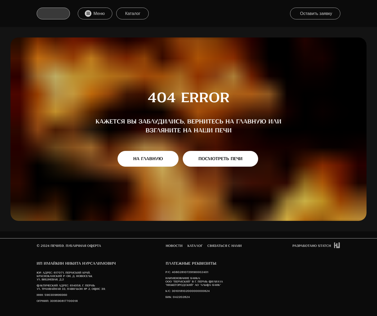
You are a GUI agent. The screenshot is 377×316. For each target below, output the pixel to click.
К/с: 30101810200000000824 (187, 291)
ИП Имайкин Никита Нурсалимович (76, 263)
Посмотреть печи (220, 159)
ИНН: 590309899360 (52, 295)
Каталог (195, 245)
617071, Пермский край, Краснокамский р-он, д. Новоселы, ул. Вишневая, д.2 (64, 276)
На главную (148, 159)
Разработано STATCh (311, 245)
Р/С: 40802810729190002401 (186, 272)
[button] (315, 13)
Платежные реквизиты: (191, 263)
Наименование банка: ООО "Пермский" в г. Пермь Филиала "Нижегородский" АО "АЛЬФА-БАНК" (194, 281)
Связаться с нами (224, 245)
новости (174, 245)
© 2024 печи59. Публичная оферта (69, 245)
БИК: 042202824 (177, 297)
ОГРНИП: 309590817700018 (57, 301)
